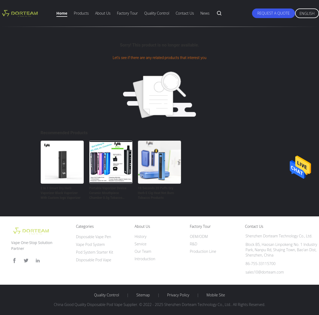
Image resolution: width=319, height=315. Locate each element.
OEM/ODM (199, 236)
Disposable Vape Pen (93, 236)
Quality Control (156, 13)
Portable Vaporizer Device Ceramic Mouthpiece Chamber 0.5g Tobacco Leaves (108, 193)
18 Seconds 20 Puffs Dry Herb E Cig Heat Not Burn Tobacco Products (156, 193)
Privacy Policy (178, 295)
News (204, 13)
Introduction (145, 258)
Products (81, 13)
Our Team (143, 251)
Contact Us (185, 13)
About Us (103, 13)
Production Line (203, 251)
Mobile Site (216, 295)
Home (61, 13)
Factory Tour (127, 13)
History (140, 236)
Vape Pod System (90, 244)
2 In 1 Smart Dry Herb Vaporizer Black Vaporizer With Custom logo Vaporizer (61, 193)
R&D (193, 243)
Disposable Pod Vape (93, 259)
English (307, 13)
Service (140, 243)
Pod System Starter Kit (94, 252)
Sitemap (143, 295)
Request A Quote (273, 13)
